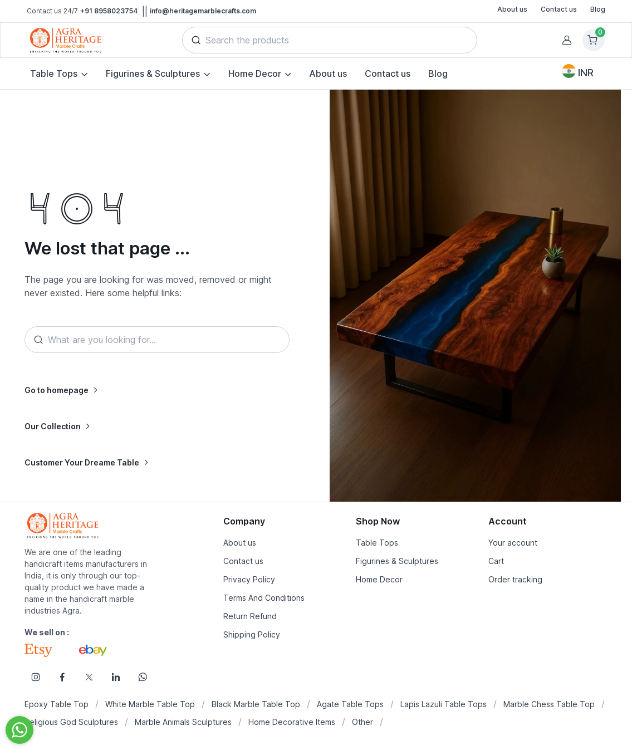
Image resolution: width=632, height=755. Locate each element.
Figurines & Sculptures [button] (153, 73)
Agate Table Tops (350, 704)
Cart (496, 561)
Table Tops (377, 542)
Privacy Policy (249, 579)
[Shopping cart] (593, 40)
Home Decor (379, 579)
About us (512, 9)
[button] (196, 40)
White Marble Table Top (150, 704)
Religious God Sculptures (71, 722)
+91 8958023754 (109, 11)
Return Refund (250, 616)
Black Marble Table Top (256, 704)
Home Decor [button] (254, 73)
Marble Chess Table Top (549, 704)
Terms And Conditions (264, 597)
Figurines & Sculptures (397, 561)
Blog (597, 9)
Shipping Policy (251, 634)
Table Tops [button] (53, 73)
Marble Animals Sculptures (183, 722)
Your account (512, 542)
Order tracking (515, 579)
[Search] (157, 339)
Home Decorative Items (291, 722)
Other (362, 722)
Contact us (559, 9)
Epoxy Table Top (57, 704)
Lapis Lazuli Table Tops (443, 704)
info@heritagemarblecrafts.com (203, 11)
